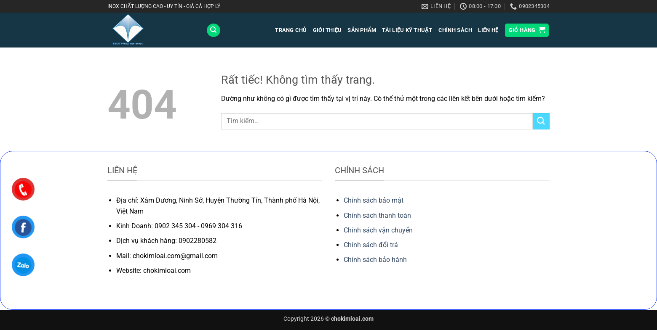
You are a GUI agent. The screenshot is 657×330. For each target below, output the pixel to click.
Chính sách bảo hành (375, 260)
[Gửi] (541, 121)
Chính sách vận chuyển (378, 230)
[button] (527, 30)
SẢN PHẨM (361, 30)
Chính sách (455, 30)
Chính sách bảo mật (373, 200)
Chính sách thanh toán (377, 215)
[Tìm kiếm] (213, 30)
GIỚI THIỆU (327, 30)
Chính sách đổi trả (371, 245)
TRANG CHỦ (291, 30)
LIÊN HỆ (488, 30)
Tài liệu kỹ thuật (407, 30)
